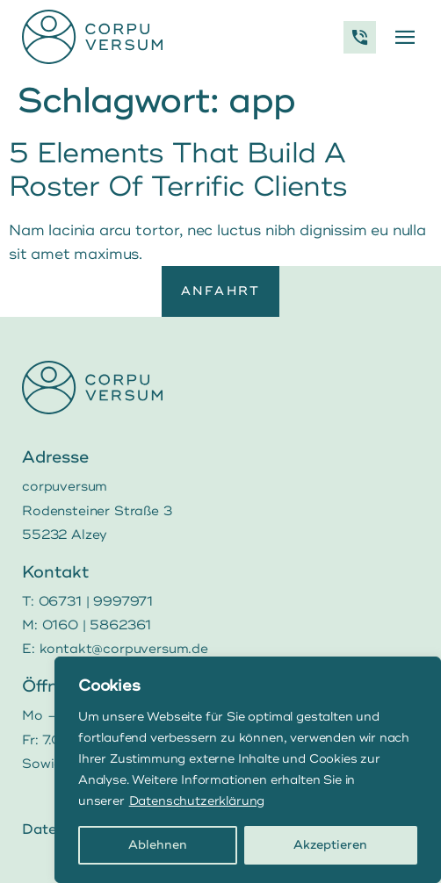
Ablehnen (157, 844)
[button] (404, 37)
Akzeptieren (330, 844)
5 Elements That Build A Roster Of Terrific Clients (178, 170)
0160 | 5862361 (97, 625)
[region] (247, 770)
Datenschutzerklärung (197, 800)
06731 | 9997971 (96, 601)
